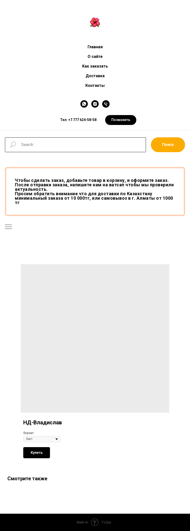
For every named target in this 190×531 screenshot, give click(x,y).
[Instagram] (95, 104)
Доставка (95, 75)
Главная (95, 47)
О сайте (95, 56)
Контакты (95, 85)
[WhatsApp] (84, 104)
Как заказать (95, 66)
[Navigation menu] (8, 227)
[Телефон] (106, 104)
